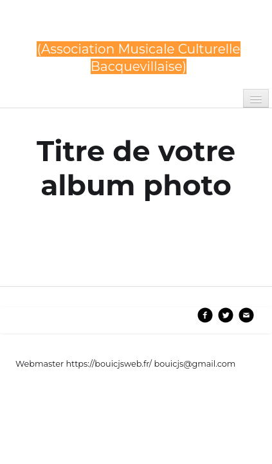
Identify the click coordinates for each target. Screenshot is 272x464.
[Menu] (256, 98)
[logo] (138, 46)
